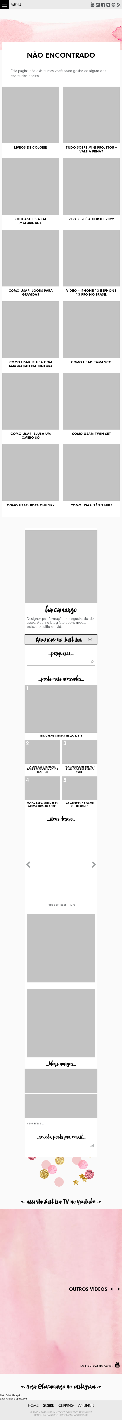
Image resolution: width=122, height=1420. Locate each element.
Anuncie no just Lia (58, 639)
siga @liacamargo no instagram (61, 1386)
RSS (119, 4)
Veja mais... (35, 1123)
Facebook (103, 4)
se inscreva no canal (96, 1365)
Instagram (98, 4)
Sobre (48, 1405)
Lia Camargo (50, 1415)
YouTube (93, 4)
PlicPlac (83, 1415)
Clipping (66, 1405)
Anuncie (86, 1405)
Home (33, 1405)
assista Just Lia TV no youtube (61, 1202)
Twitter (108, 4)
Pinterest (114, 4)
